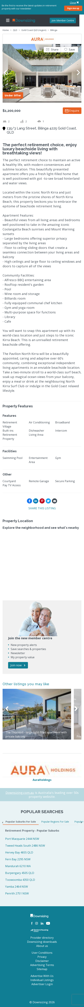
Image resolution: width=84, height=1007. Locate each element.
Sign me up (73, 8)
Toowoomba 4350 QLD (20, 880)
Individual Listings (42, 980)
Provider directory (42, 938)
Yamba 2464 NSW (16, 886)
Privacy (42, 957)
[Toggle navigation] (7, 20)
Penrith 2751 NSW (17, 893)
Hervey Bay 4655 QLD (19, 852)
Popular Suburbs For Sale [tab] (21, 821)
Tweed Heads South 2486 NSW (25, 845)
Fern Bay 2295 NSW (18, 859)
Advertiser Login (42, 984)
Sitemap (42, 969)
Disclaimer (42, 961)
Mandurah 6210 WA (18, 866)
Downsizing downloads (42, 942)
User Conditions (42, 953)
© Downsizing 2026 (42, 1002)
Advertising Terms (42, 965)
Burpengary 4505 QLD (19, 873)
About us (42, 946)
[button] (52, 49)
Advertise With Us (42, 976)
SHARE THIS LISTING (42, 508)
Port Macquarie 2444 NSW (22, 839)
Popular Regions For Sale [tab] (55, 821)
